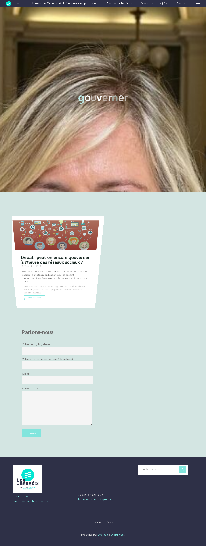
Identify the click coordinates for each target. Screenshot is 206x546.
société (37, 293)
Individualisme (77, 286)
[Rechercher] (182, 469)
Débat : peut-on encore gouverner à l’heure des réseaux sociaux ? (55, 260)
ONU (46, 289)
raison (68, 289)
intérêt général (33, 289)
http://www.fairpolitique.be (94, 499)
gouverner (61, 286)
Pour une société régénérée (31, 501)
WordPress (117, 534)
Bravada (102, 534)
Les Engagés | (21, 496)
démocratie (31, 286)
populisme (56, 289)
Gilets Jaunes (46, 286)
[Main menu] (197, 3)
